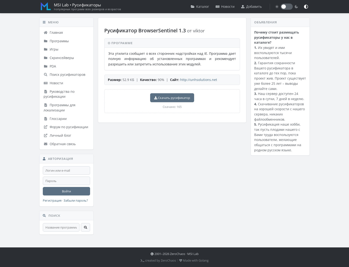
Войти (66, 191)
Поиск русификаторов (64, 74)
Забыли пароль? (76, 201)
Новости (225, 6)
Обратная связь (60, 144)
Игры (51, 49)
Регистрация (52, 201)
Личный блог (57, 135)
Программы (56, 41)
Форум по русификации (66, 127)
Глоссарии (55, 118)
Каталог (200, 6)
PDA (50, 66)
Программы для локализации (59, 107)
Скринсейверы (59, 57)
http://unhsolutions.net (198, 79)
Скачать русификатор (172, 98)
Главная (53, 32)
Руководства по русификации (59, 94)
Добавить (251, 6)
